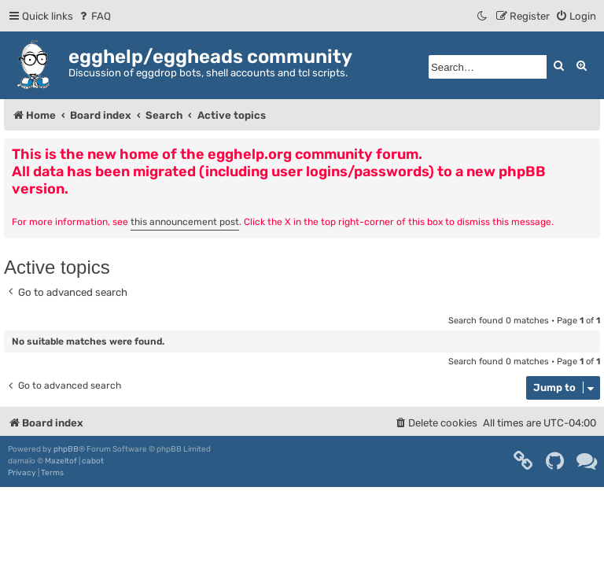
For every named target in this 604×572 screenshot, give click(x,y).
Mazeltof (61, 461)
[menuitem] (94, 16)
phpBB (66, 449)
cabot (93, 461)
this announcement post (185, 221)
